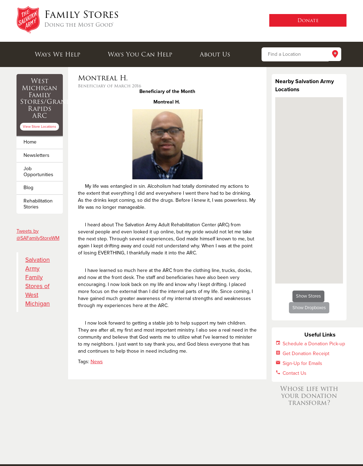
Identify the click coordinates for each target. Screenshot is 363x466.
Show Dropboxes (309, 308)
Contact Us (294, 373)
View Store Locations (39, 127)
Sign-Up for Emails (302, 363)
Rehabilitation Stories (38, 204)
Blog (28, 188)
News (97, 362)
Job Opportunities (38, 172)
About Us (215, 54)
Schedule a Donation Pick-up (314, 344)
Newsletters (37, 155)
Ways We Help (57, 54)
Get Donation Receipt (306, 354)
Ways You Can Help (140, 54)
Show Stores (308, 296)
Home (30, 142)
